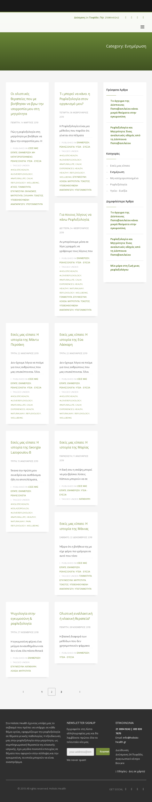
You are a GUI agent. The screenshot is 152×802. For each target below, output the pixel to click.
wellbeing (33, 182)
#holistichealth (20, 170)
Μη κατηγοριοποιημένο (124, 178)
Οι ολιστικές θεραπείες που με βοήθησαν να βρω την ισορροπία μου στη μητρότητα (27, 104)
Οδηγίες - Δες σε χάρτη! (130, 771)
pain (28, 521)
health (79, 168)
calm (30, 178)
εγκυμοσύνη (17, 191)
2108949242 (112, 17)
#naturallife (18, 178)
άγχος (14, 187)
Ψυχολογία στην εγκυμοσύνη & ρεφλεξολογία (23, 618)
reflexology (18, 182)
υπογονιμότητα (34, 204)
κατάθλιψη (84, 499)
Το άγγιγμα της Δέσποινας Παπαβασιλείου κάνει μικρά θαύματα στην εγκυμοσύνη (124, 108)
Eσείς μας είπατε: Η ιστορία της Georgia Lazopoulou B (26, 447)
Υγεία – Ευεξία (118, 190)
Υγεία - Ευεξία (34, 161)
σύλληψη (28, 195)
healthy (64, 172)
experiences (67, 168)
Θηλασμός (30, 191)
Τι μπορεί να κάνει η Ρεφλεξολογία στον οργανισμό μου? (75, 99)
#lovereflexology (22, 174)
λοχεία (63, 181)
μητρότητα (17, 195)
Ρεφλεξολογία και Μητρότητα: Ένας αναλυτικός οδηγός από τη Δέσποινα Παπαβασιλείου (125, 135)
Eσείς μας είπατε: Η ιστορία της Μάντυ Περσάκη (25, 339)
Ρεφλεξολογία (18, 161)
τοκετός (38, 195)
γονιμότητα (24, 187)
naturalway (77, 288)
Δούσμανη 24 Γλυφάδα (86, 17)
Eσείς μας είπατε (120, 165)
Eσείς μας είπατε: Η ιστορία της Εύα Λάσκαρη (74, 339)
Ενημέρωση (25, 152)
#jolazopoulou (20, 508)
